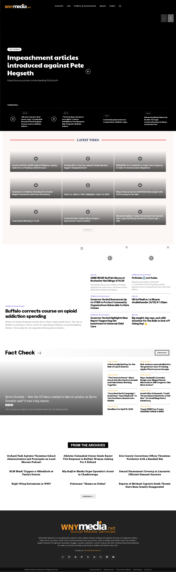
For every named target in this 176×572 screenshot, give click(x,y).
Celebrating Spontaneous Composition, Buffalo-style (115, 120)
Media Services (109, 570)
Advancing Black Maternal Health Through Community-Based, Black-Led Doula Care (155, 120)
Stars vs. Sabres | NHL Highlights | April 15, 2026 (86, 194)
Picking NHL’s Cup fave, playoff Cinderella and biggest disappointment (85, 166)
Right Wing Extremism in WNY (31, 483)
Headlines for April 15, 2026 (120, 409)
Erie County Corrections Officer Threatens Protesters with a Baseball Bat (144, 457)
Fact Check (9, 405)
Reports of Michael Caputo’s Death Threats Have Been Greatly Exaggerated (145, 485)
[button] (120, 6)
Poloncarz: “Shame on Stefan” (88, 483)
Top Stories (14, 49)
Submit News (137, 570)
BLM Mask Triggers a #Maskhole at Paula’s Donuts (31, 473)
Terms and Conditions (123, 570)
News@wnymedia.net (92, 550)
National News (112, 362)
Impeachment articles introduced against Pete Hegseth (45, 65)
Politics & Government (14, 306)
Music (107, 116)
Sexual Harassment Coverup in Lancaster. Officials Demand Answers (144, 473)
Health (148, 113)
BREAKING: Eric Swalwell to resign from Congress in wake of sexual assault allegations (139, 166)
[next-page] (171, 18)
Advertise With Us (95, 570)
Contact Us (148, 570)
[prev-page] (164, 18)
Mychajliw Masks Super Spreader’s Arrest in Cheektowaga (88, 473)
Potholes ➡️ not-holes (144, 278)
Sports (25, 113)
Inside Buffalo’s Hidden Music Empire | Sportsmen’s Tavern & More (82, 219)
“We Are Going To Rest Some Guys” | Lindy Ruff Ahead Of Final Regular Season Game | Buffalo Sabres (31, 121)
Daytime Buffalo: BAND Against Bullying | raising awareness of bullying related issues (34, 166)
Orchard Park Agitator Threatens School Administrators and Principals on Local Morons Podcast (31, 459)
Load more (88, 230)
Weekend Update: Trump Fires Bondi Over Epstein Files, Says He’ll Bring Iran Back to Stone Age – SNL (139, 218)
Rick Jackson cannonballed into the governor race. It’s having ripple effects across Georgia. (155, 367)
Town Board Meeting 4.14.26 (25, 221)
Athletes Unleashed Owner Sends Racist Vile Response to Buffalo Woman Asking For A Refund (88, 459)
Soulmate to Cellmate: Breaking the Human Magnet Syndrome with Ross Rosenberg (32, 193)
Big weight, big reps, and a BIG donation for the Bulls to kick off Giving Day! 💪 (151, 321)
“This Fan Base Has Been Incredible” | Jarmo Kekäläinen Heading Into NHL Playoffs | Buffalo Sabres (73, 121)
